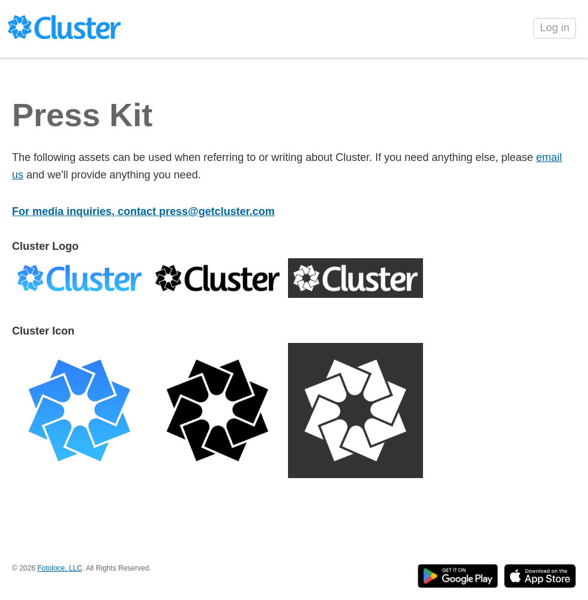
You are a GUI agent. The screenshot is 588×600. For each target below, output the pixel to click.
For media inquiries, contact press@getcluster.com (143, 211)
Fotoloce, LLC (59, 568)
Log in (554, 28)
